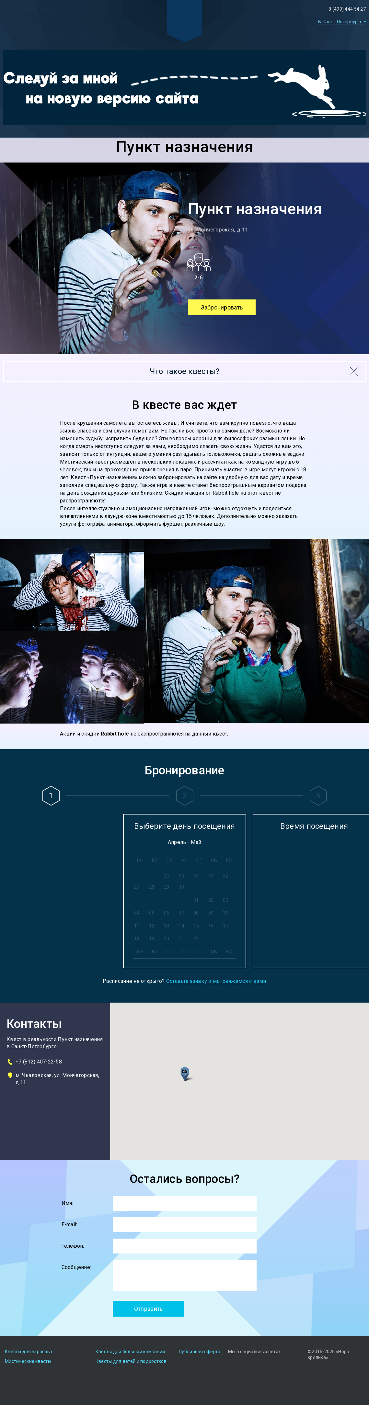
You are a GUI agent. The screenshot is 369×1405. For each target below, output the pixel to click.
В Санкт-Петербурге (340, 21)
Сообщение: (76, 1267)
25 (211, 876)
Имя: (67, 1203)
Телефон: (73, 1246)
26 (225, 876)
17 (225, 926)
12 (152, 926)
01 (196, 900)
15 (196, 926)
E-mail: (69, 1224)
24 (196, 876)
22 (166, 876)
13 (166, 926)
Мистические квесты (28, 1361)
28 (152, 887)
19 (152, 938)
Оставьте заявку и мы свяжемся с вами (216, 981)
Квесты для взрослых (29, 1351)
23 (181, 876)
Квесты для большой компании (130, 1351)
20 (166, 938)
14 (181, 926)
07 (181, 913)
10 (225, 913)
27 (137, 887)
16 (211, 926)
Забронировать (222, 307)
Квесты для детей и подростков (131, 1361)
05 (152, 913)
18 (137, 938)
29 (166, 887)
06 (166, 913)
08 (196, 913)
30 (181, 887)
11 (137, 926)
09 (211, 913)
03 (225, 900)
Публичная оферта (199, 1351)
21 (181, 938)
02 (211, 900)
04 (137, 913)
